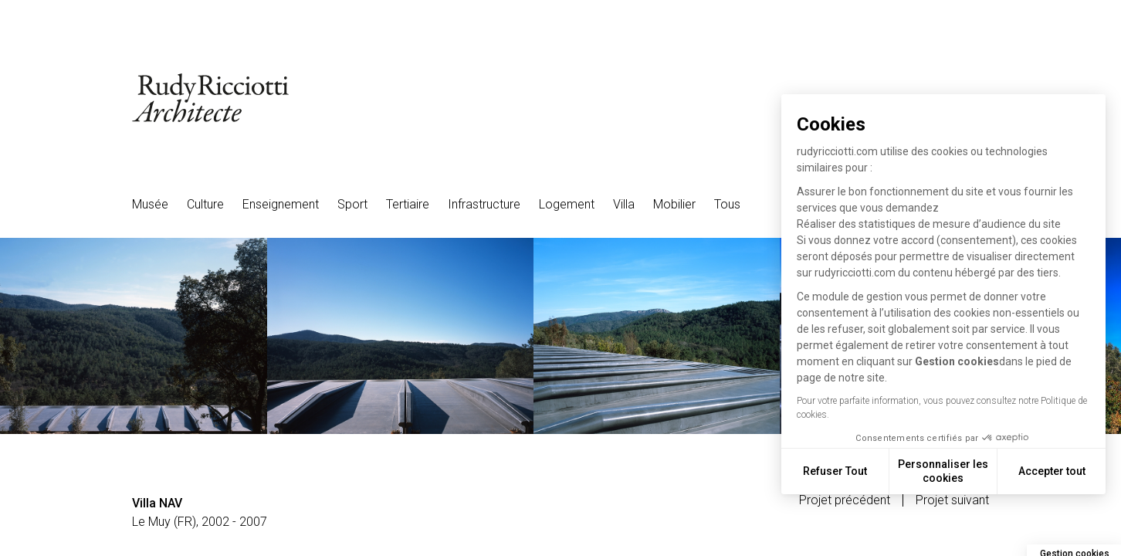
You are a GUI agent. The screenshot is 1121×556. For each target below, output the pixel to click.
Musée (150, 204)
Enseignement (280, 204)
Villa (624, 204)
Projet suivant (952, 500)
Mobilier (674, 204)
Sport (352, 204)
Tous (727, 204)
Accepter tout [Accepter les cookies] (1051, 471)
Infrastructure (484, 204)
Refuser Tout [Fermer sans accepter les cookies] (835, 471)
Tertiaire (407, 204)
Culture (205, 204)
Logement (566, 204)
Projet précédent (844, 500)
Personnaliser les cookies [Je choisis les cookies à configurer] (943, 471)
